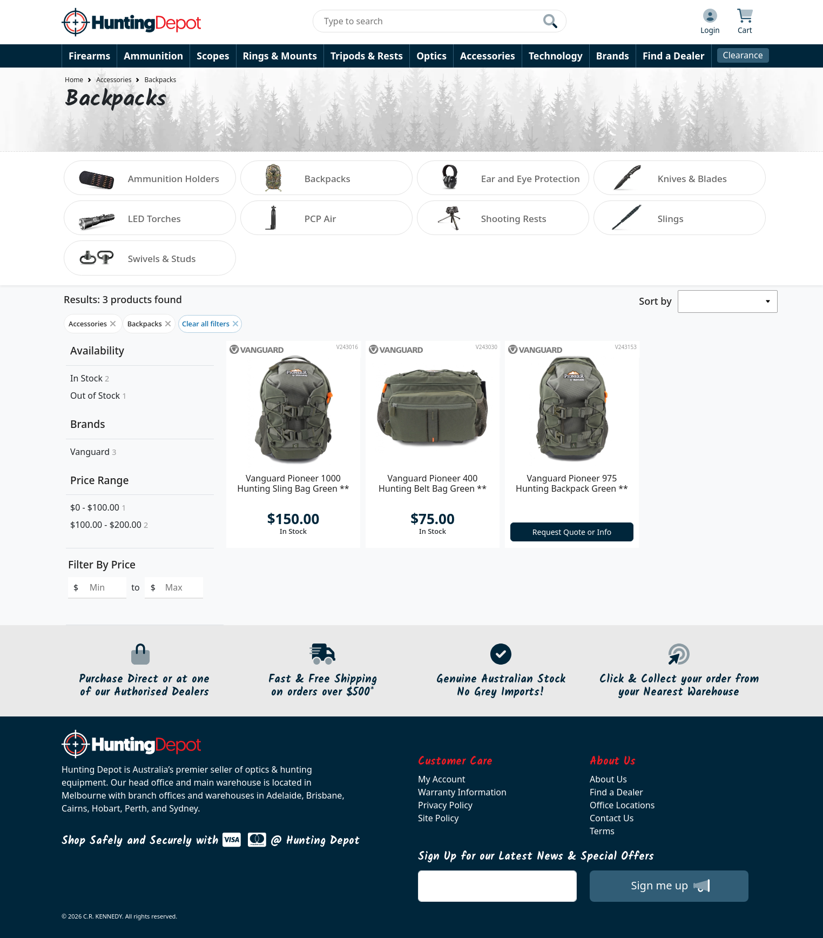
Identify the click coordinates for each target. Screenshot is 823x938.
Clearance (743, 55)
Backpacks (160, 79)
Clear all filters (210, 324)
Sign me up (670, 885)
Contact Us (611, 818)
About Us (608, 779)
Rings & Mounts (280, 55)
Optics (431, 55)
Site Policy (438, 818)
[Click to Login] (710, 22)
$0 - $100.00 (98, 507)
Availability (97, 350)
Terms (602, 831)
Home (74, 79)
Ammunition (153, 55)
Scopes (213, 55)
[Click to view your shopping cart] (744, 22)
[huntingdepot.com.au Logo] (131, 22)
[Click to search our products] (550, 21)
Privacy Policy (445, 805)
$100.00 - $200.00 (109, 525)
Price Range (99, 480)
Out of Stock (98, 395)
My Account (442, 779)
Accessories (487, 55)
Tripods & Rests (366, 55)
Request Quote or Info (571, 532)
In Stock (89, 378)
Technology (556, 55)
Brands (612, 55)
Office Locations (622, 805)
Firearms (89, 55)
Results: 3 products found (123, 299)
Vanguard (93, 452)
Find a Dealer (674, 55)
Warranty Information (462, 792)
